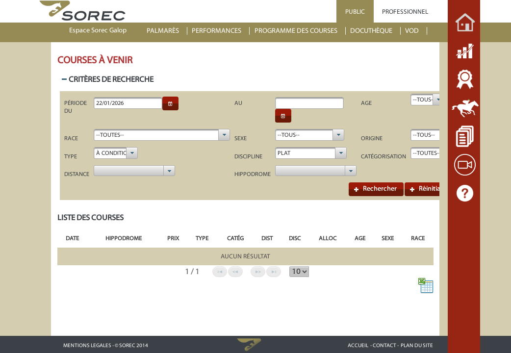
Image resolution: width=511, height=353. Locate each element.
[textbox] (128, 103)
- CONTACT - (384, 345)
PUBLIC (355, 11)
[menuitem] (167, 31)
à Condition (113, 153)
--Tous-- (424, 99)
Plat (284, 153)
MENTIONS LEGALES (87, 345)
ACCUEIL (358, 345)
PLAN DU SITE (417, 345)
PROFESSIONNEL (405, 11)
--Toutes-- (110, 134)
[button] (170, 103)
